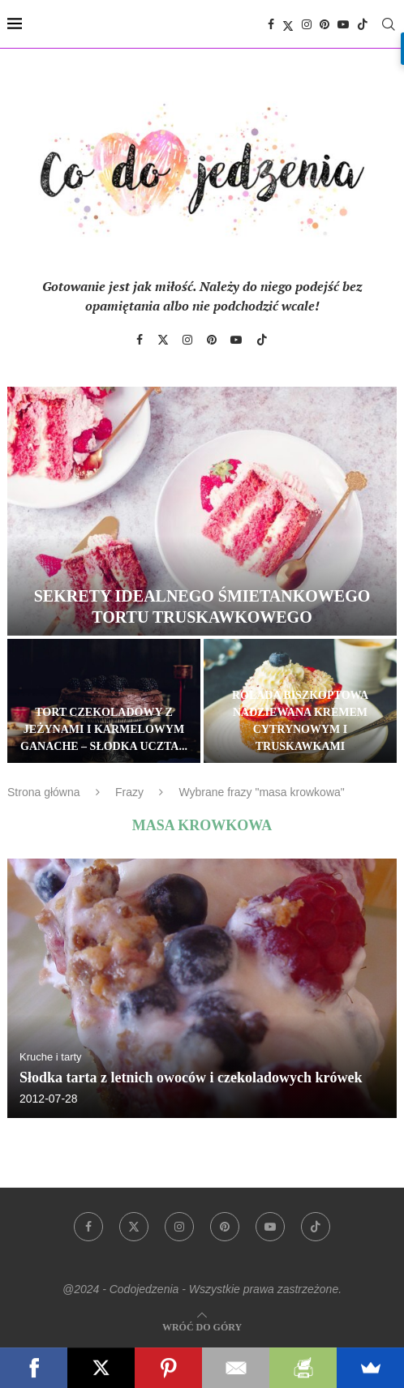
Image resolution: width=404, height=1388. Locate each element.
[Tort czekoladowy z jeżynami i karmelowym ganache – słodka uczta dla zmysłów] (103, 700)
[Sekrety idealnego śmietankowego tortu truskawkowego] (202, 511)
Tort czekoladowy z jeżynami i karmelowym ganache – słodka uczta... (103, 729)
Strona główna (43, 792)
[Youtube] (343, 24)
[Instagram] (307, 24)
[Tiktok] (362, 24)
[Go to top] (202, 1326)
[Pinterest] (324, 24)
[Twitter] (288, 24)
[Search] (388, 24)
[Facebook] (271, 24)
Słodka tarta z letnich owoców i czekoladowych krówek (190, 1077)
